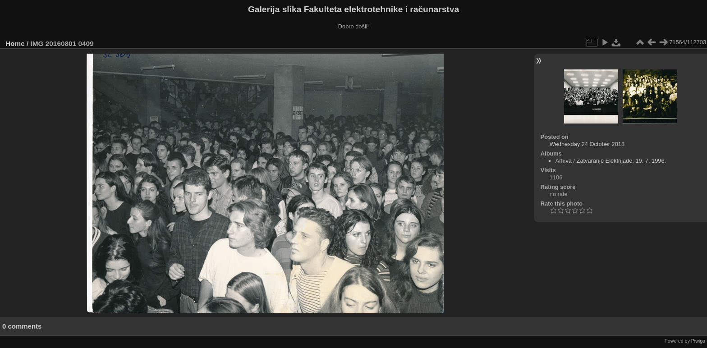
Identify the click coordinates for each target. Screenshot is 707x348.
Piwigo (698, 340)
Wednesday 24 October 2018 (587, 144)
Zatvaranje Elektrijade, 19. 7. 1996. (621, 160)
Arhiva (564, 160)
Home (15, 43)
